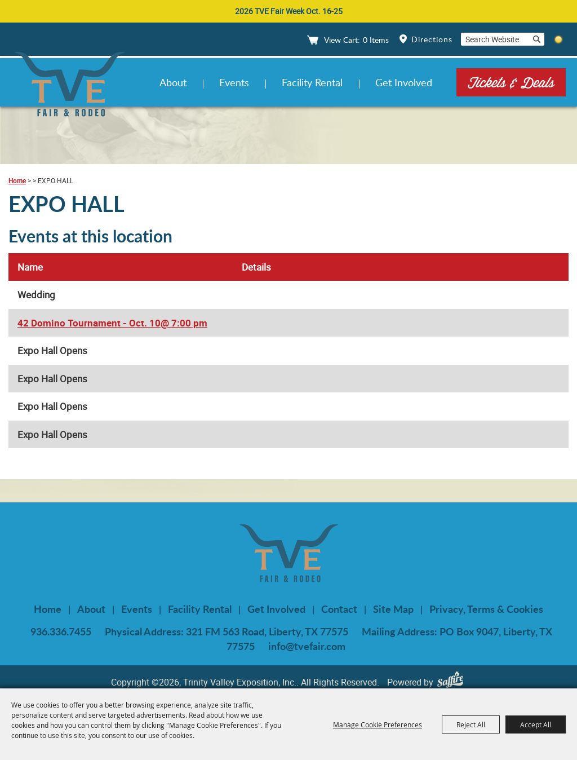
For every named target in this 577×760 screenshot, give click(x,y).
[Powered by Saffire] (453, 681)
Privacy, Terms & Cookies (486, 609)
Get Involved (403, 82)
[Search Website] (495, 39)
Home (17, 180)
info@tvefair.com (306, 646)
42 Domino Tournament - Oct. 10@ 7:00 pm (112, 322)
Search (536, 39)
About (173, 82)
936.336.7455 (60, 631)
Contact (339, 609)
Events (234, 82)
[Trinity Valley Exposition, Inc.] (69, 86)
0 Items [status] (376, 39)
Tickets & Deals (511, 82)
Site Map (393, 609)
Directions (431, 39)
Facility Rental (312, 82)
